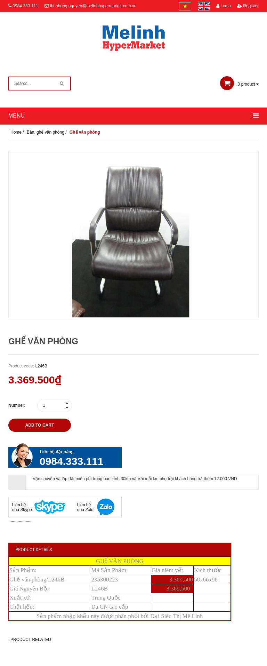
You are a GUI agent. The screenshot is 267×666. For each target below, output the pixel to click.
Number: (16, 405)
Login (223, 5)
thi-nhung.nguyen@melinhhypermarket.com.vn (93, 5)
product (239, 84)
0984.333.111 (25, 5)
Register (248, 5)
